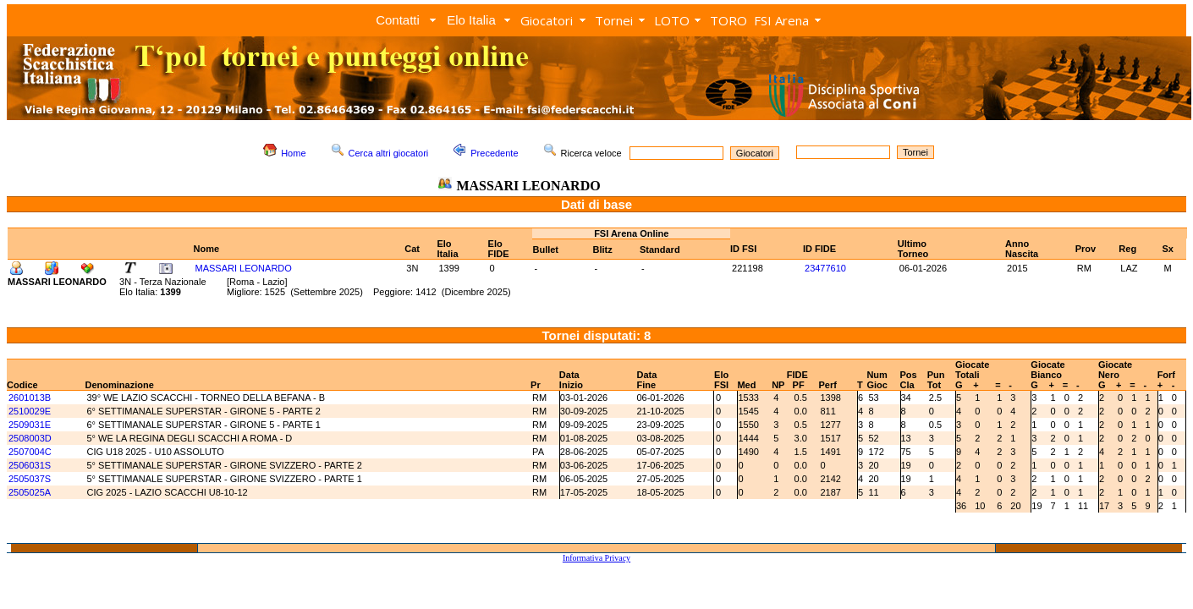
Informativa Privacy (596, 557)
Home (293, 153)
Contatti (398, 20)
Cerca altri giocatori (389, 153)
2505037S (29, 479)
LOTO (672, 20)
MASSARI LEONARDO (243, 268)
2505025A (29, 492)
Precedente (494, 153)
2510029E (29, 411)
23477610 (825, 268)
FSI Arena (781, 20)
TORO (728, 20)
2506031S (29, 465)
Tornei (614, 20)
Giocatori (546, 20)
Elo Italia (471, 20)
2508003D (30, 438)
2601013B (29, 397)
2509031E (29, 425)
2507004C (30, 452)
